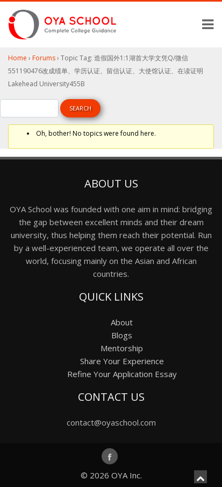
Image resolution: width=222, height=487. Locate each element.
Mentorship (122, 348)
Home (17, 57)
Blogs (121, 335)
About (122, 322)
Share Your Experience (122, 361)
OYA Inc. (126, 475)
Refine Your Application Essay (122, 373)
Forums (43, 57)
